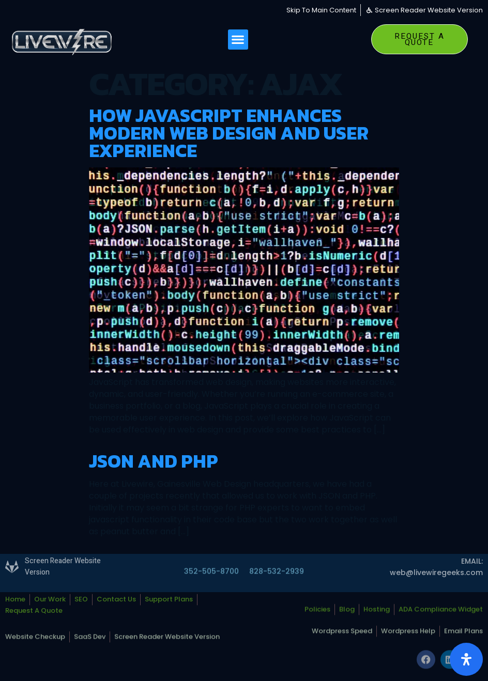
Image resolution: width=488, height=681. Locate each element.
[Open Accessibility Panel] (466, 659)
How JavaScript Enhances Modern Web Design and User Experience (229, 132)
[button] (238, 39)
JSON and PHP (153, 461)
